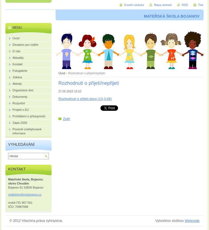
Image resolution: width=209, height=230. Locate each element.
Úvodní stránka (134, 5)
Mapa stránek (163, 5)
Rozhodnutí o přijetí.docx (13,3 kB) (85, 99)
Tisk (200, 5)
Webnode (192, 221)
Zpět (66, 119)
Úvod (61, 73)
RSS (185, 5)
